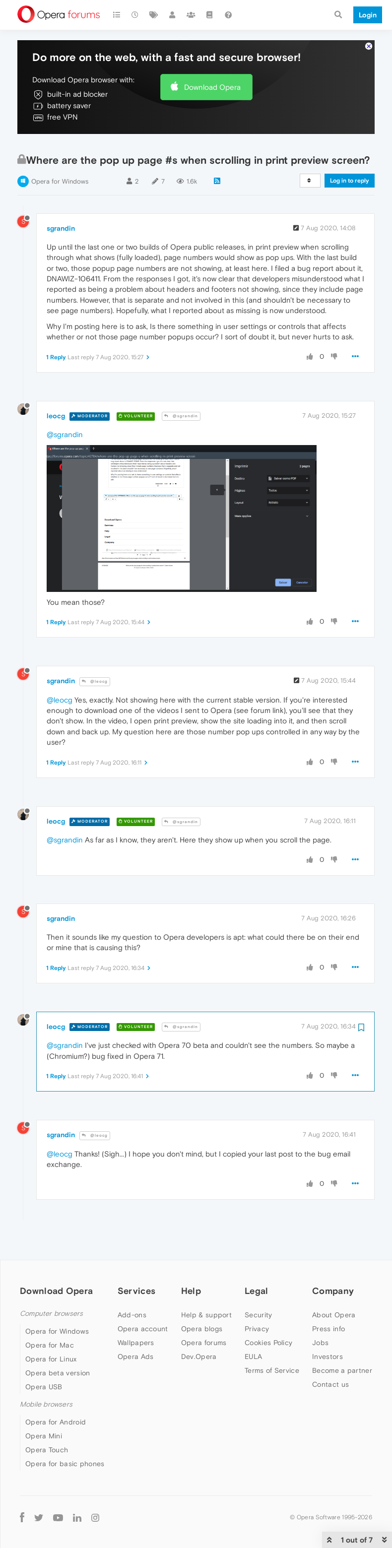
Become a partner (342, 1340)
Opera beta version (57, 1343)
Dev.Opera (199, 1326)
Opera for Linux (51, 1329)
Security (258, 1285)
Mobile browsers (46, 1374)
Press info (328, 1298)
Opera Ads (136, 1326)
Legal (256, 1260)
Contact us (330, 1354)
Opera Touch (46, 1419)
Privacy (257, 1298)
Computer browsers (51, 1283)
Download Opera (212, 57)
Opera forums (204, 1312)
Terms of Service (272, 1340)
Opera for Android (55, 1392)
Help (191, 1260)
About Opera (333, 1285)
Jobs (320, 1312)
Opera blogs (201, 1298)
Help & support (206, 1285)
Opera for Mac (49, 1315)
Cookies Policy (268, 1312)
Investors (327, 1326)
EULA (253, 1326)
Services (136, 1260)
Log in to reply (349, 150)
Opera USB (44, 1356)
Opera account (143, 1298)
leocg (56, 385)
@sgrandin (181, 386)
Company (333, 1260)
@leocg (95, 651)
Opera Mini (43, 1406)
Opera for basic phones (65, 1433)
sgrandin (61, 198)
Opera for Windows (59, 151)
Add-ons (132, 1285)
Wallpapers (136, 1312)
